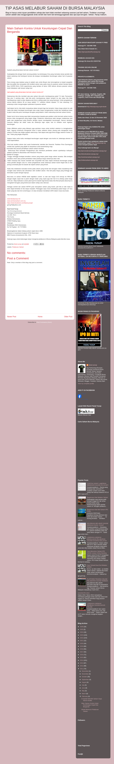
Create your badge (83, 399)
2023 (82, 635)
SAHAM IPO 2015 (84, 593)
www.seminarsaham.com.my (16, 201)
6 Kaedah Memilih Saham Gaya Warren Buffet (91, 699)
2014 (82, 660)
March (84, 693)
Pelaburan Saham (18, 247)
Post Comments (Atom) (44, 322)
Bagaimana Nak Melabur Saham (97, 497)
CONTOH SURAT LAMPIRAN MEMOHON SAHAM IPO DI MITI (97, 484)
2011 (82, 669)
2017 (82, 652)
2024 (82, 632)
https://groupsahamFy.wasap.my (89, 52)
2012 (82, 666)
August (84, 682)
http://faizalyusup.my (98, 143)
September (85, 679)
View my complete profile (86, 383)
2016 (82, 654)
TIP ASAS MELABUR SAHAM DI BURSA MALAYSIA (55, 8)
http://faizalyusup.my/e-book (96, 106)
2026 (82, 626)
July (83, 685)
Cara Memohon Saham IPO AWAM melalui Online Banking (97, 552)
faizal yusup (93, 365)
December (85, 671)
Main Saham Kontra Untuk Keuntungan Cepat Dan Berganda (89, 705)
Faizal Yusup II (82, 393)
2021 (82, 640)
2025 (82, 629)
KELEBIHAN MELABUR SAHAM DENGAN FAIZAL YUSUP (97, 524)
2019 (82, 646)
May (83, 691)
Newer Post (11, 317)
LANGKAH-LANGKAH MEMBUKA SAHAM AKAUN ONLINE (96, 605)
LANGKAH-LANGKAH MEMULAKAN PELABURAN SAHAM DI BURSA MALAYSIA (97, 539)
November (85, 674)
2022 (82, 638)
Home (40, 317)
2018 (82, 649)
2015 (82, 657)
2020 (82, 643)
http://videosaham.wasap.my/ (88, 160)
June (83, 688)
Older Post (68, 317)
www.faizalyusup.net (13, 199)
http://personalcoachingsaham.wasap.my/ (92, 151)
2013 (82, 663)
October (84, 676)
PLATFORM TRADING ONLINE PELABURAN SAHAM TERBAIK (97, 580)
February (85, 696)
